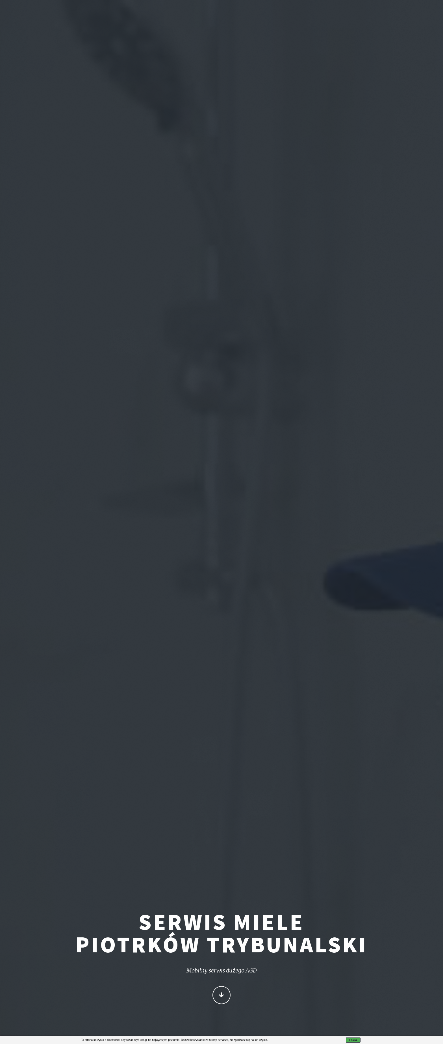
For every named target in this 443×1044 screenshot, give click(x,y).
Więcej (221, 996)
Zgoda (353, 1040)
